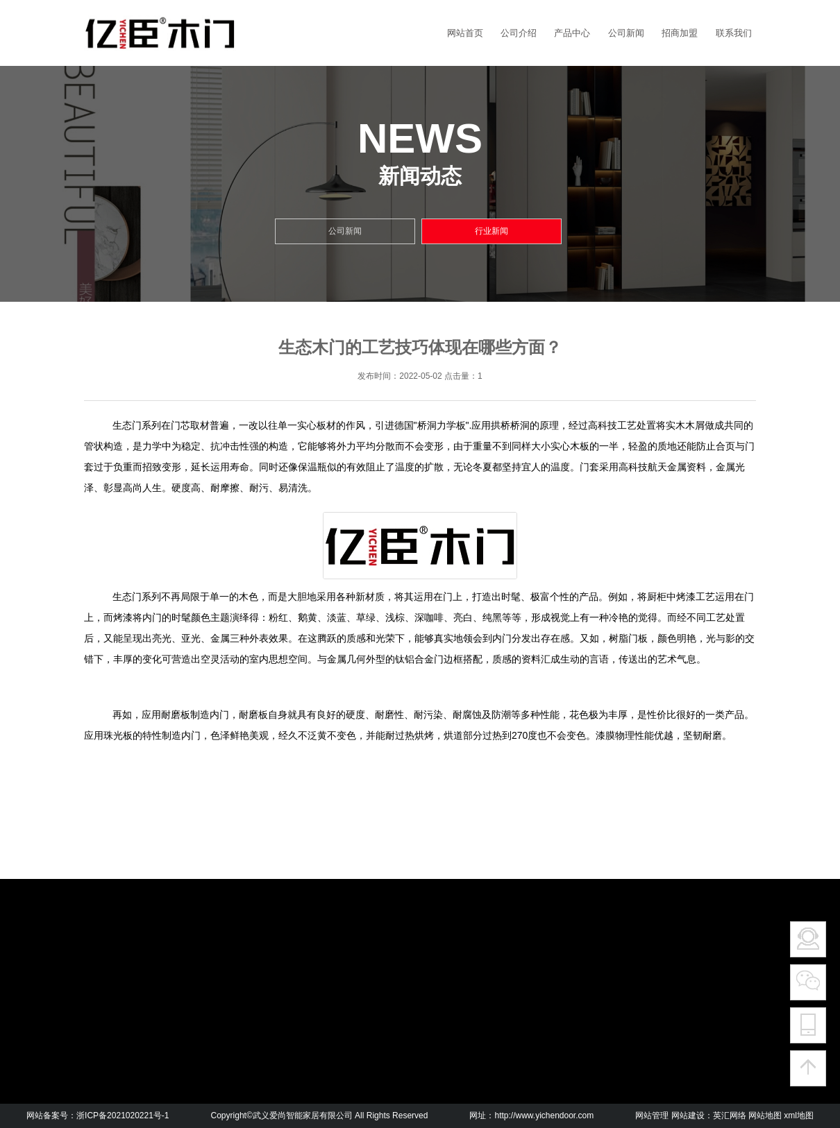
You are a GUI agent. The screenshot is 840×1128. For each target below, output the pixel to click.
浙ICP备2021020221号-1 (122, 1115)
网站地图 (765, 1115)
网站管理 (652, 1115)
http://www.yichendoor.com (544, 1115)
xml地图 (799, 1115)
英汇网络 (729, 1115)
